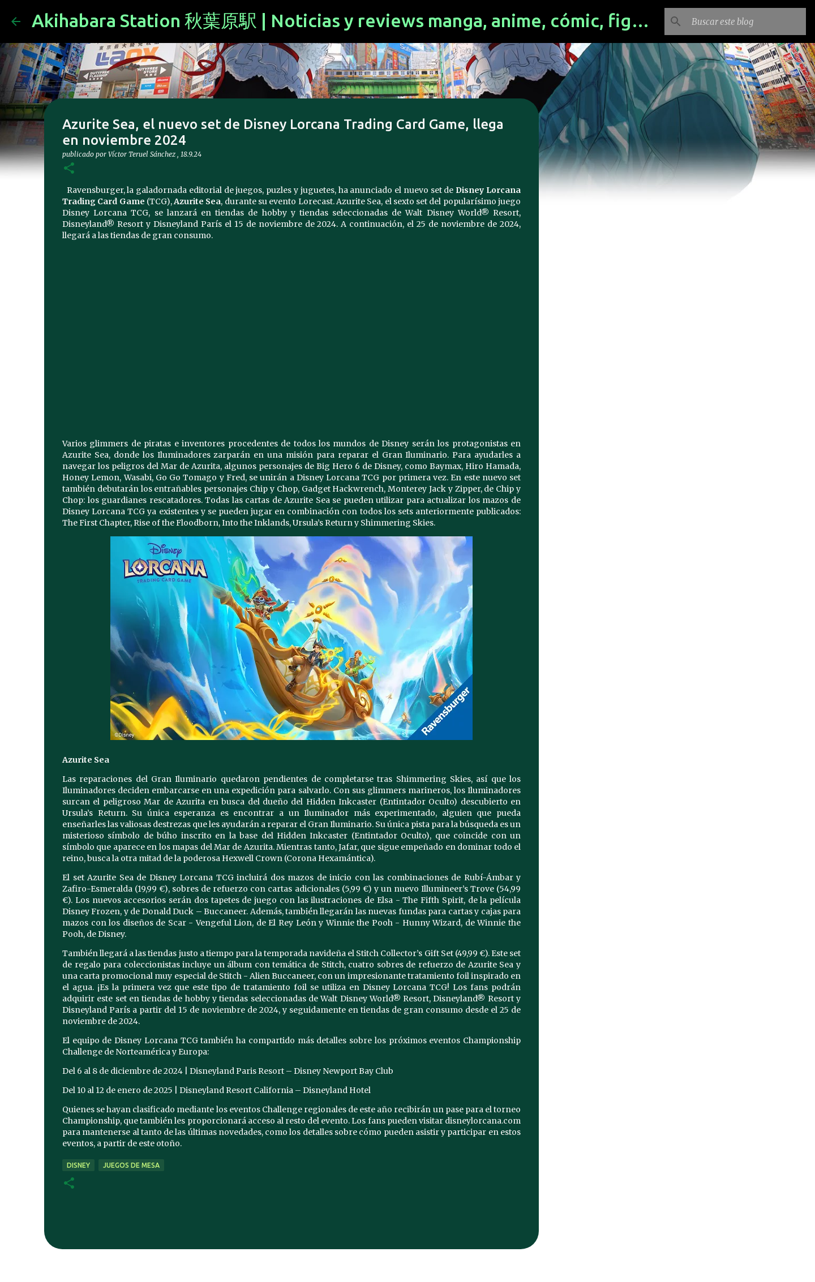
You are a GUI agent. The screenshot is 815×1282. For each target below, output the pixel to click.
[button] (69, 169)
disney (78, 1165)
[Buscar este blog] (746, 21)
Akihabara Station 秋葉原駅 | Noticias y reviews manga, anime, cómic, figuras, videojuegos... (413, 20)
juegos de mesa (131, 1165)
